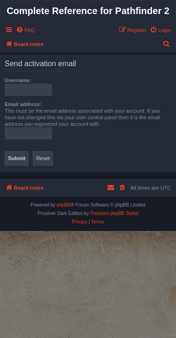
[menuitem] (25, 30)
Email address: (23, 104)
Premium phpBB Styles (114, 213)
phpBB (64, 204)
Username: (18, 80)
